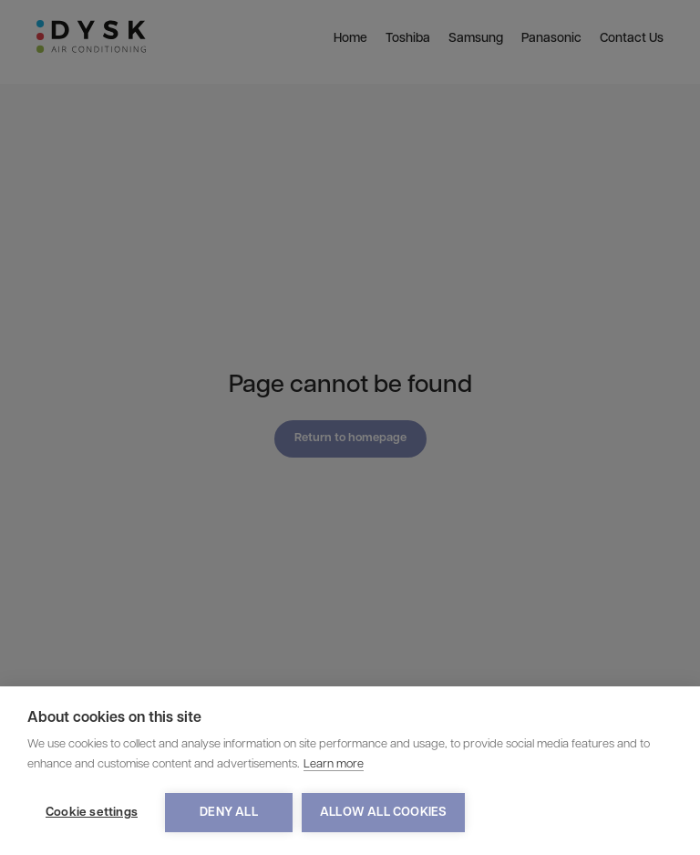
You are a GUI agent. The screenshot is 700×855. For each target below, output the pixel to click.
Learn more (334, 764)
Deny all (229, 813)
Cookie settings (92, 813)
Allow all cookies (383, 813)
